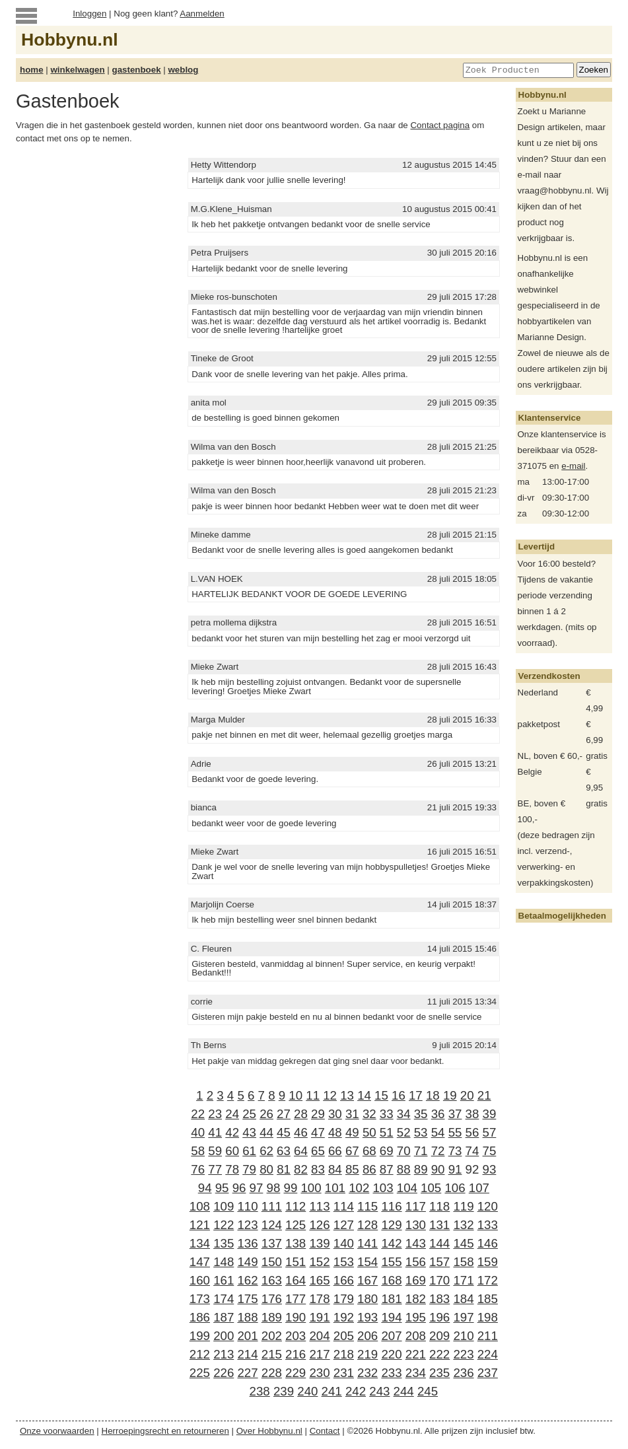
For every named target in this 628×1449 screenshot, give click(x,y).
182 (415, 1299)
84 (335, 1169)
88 (404, 1169)
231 (343, 1373)
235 (439, 1373)
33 (387, 1114)
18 (433, 1095)
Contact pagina (440, 125)
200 (223, 1336)
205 (343, 1336)
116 (391, 1206)
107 (479, 1188)
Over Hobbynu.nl (269, 1431)
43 (249, 1132)
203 (295, 1336)
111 (272, 1206)
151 (295, 1262)
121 (200, 1225)
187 (223, 1317)
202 (272, 1336)
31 (352, 1114)
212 (200, 1354)
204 (319, 1336)
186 (200, 1317)
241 (332, 1391)
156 (415, 1262)
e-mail (573, 466)
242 (355, 1391)
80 (266, 1169)
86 (369, 1169)
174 (223, 1299)
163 (272, 1280)
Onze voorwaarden (57, 1431)
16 (398, 1095)
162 (247, 1280)
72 (438, 1151)
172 (487, 1280)
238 (260, 1391)
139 (319, 1243)
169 (415, 1280)
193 (367, 1317)
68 (369, 1151)
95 (222, 1188)
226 (223, 1373)
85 (352, 1169)
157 (439, 1262)
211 (487, 1336)
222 (439, 1354)
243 (379, 1391)
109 (223, 1206)
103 (382, 1188)
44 (266, 1132)
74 (472, 1151)
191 (319, 1317)
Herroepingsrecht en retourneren (165, 1431)
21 (484, 1095)
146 (487, 1243)
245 (427, 1391)
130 (415, 1225)
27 (284, 1114)
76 (198, 1169)
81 (284, 1169)
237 (487, 1373)
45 (284, 1132)
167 (367, 1280)
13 (347, 1095)
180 (367, 1299)
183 (439, 1299)
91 (455, 1169)
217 (319, 1354)
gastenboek (136, 70)
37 (455, 1114)
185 (487, 1299)
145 (463, 1243)
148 (223, 1262)
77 (215, 1169)
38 (472, 1114)
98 (274, 1188)
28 (301, 1114)
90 (438, 1169)
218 (343, 1354)
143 (415, 1243)
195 (415, 1317)
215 (272, 1354)
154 (367, 1262)
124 (272, 1225)
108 (200, 1206)
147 (200, 1262)
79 (249, 1169)
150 (272, 1262)
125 (295, 1225)
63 (284, 1151)
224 (487, 1354)
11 (313, 1095)
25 (249, 1114)
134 (200, 1243)
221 (415, 1354)
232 (367, 1373)
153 (343, 1262)
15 (381, 1095)
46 (301, 1132)
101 (335, 1188)
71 (421, 1151)
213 (223, 1354)
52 (404, 1132)
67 (352, 1151)
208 (415, 1336)
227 (247, 1373)
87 (387, 1169)
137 (272, 1243)
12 (330, 1095)
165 (319, 1280)
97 (256, 1188)
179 (343, 1299)
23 (215, 1114)
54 (438, 1132)
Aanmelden (202, 13)
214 (247, 1354)
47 (318, 1132)
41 (215, 1132)
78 (232, 1169)
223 (463, 1354)
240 (307, 1391)
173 (200, 1299)
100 (310, 1188)
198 (487, 1317)
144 (439, 1243)
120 (487, 1206)
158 (463, 1262)
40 (198, 1132)
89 (421, 1169)
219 (367, 1354)
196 (439, 1317)
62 (266, 1151)
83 (318, 1169)
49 (352, 1132)
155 (391, 1262)
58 (198, 1151)
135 (223, 1243)
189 (272, 1317)
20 (467, 1095)
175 (247, 1299)
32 (369, 1114)
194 (391, 1317)
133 (487, 1225)
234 (415, 1373)
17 (416, 1095)
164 (295, 1280)
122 (223, 1225)
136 (247, 1243)
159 (487, 1262)
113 (319, 1206)
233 (391, 1373)
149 (247, 1262)
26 (266, 1114)
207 (391, 1336)
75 (490, 1151)
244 (404, 1391)
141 (367, 1243)
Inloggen (89, 13)
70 (404, 1151)
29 (318, 1114)
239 (283, 1391)
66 (335, 1151)
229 (295, 1373)
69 (387, 1151)
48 (335, 1132)
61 (249, 1151)
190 (295, 1317)
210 (463, 1336)
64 (301, 1151)
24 (232, 1114)
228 (272, 1373)
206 (367, 1336)
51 (387, 1132)
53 (421, 1132)
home (32, 70)
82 (301, 1169)
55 (455, 1132)
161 (223, 1280)
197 (463, 1317)
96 (239, 1188)
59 (215, 1151)
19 (450, 1095)
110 (247, 1206)
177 (295, 1299)
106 (454, 1188)
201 (247, 1336)
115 (367, 1206)
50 (369, 1132)
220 (391, 1354)
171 (463, 1280)
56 (472, 1132)
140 (343, 1243)
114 (343, 1206)
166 (343, 1280)
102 (359, 1188)
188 (247, 1317)
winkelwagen (77, 70)
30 (335, 1114)
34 (404, 1114)
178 (319, 1299)
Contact (325, 1431)
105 (431, 1188)
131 (439, 1225)
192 (343, 1317)
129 (391, 1225)
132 (463, 1225)
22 (198, 1114)
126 (319, 1225)
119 (463, 1206)
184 (463, 1299)
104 (407, 1188)
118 (439, 1206)
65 (318, 1151)
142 (391, 1243)
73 (455, 1151)
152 (319, 1262)
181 (391, 1299)
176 (272, 1299)
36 (438, 1114)
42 (232, 1132)
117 (415, 1206)
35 (421, 1114)
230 (319, 1373)
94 (205, 1188)
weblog (183, 70)
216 (295, 1354)
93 (490, 1169)
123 (247, 1225)
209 (439, 1336)
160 (200, 1280)
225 (200, 1373)
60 (232, 1151)
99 (291, 1188)
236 (463, 1373)
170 (439, 1280)
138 (295, 1243)
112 (295, 1206)
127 (343, 1225)
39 (490, 1114)
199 (200, 1336)
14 (364, 1095)
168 (391, 1280)
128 (367, 1225)
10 (295, 1095)
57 (490, 1132)
